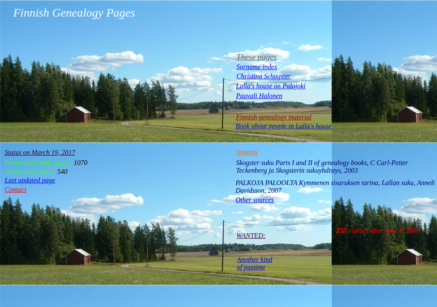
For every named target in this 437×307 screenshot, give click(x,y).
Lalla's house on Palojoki (271, 86)
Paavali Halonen (259, 95)
